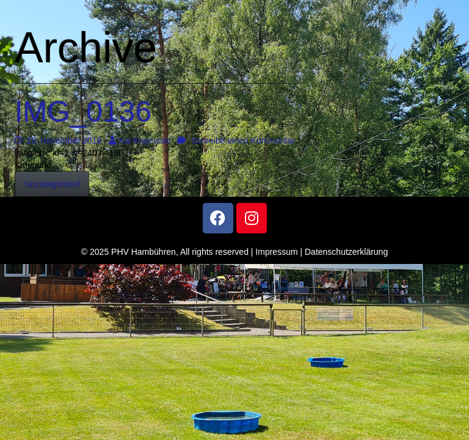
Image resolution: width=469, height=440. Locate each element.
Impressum (276, 252)
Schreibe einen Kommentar (236, 140)
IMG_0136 (83, 111)
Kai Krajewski (139, 140)
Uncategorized (51, 184)
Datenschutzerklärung (346, 252)
